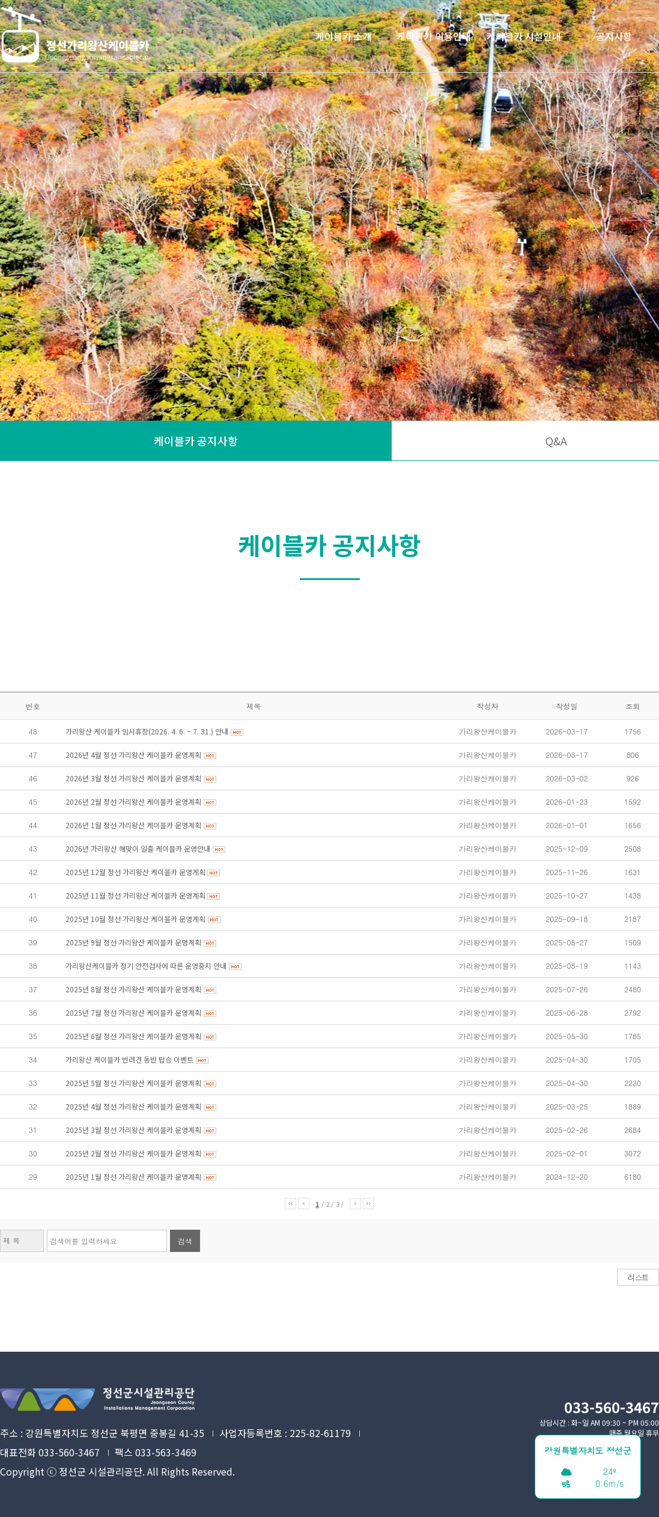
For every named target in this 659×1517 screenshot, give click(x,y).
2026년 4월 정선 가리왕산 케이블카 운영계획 (133, 754)
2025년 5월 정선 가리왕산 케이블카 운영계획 (133, 1083)
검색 (185, 1241)
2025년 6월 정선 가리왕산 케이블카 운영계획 (133, 1036)
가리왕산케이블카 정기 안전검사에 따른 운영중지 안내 (145, 965)
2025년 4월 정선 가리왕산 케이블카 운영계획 (133, 1106)
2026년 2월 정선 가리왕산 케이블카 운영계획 (133, 801)
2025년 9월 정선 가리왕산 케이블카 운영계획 (133, 942)
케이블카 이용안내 (433, 36)
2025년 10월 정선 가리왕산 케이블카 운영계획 (135, 919)
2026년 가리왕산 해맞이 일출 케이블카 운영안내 (137, 848)
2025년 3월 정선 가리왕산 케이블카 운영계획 (133, 1130)
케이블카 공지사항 (196, 440)
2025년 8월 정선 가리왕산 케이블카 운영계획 (133, 989)
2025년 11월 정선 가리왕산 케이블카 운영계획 (136, 895)
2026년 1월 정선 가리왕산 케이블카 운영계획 (133, 825)
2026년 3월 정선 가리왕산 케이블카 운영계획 (133, 778)
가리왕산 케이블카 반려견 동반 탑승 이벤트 (129, 1059)
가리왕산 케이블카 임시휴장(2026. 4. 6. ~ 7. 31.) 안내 (146, 731)
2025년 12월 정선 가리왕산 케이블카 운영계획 (136, 872)
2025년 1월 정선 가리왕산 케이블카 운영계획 (133, 1176)
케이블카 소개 (343, 36)
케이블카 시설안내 (524, 36)
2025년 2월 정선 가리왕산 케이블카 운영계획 (133, 1153)
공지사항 (614, 36)
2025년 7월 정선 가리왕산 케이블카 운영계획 (133, 1012)
